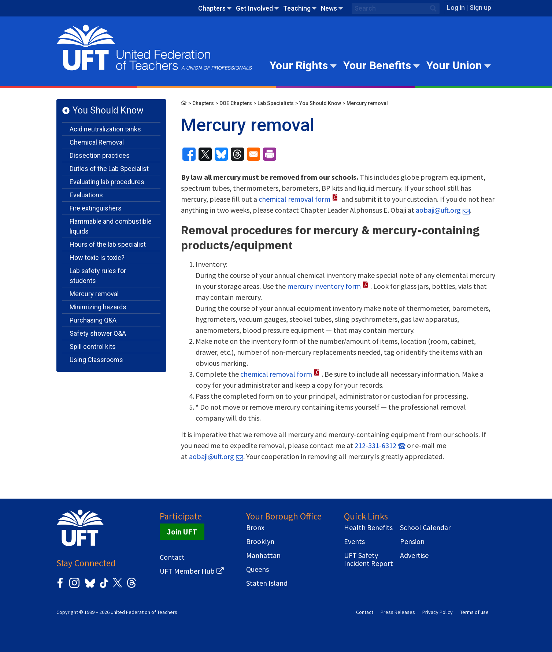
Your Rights (299, 65)
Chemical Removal (97, 142)
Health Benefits (368, 528)
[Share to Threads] (237, 154)
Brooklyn (260, 541)
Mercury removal (94, 294)
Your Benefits (377, 65)
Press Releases (398, 612)
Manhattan (263, 555)
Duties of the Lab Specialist (109, 168)
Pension (412, 541)
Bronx (255, 528)
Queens (257, 569)
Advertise (414, 555)
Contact (172, 557)
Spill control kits (93, 346)
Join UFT (182, 532)
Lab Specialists (276, 103)
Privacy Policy (437, 612)
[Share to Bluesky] (221, 154)
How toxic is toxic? (97, 257)
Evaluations (86, 195)
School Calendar (425, 528)
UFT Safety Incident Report (368, 559)
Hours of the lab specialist (108, 244)
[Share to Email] (253, 154)
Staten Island (267, 583)
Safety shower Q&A (98, 333)
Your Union (454, 65)
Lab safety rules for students (98, 275)
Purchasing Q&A (93, 320)
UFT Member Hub (187, 571)
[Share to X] (205, 154)
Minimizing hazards (98, 307)
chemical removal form (294, 199)
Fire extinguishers (96, 208)
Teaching (297, 8)
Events (354, 541)
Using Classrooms (96, 360)
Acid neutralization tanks (105, 129)
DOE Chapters (235, 103)
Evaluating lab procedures (107, 182)
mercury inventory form (324, 286)
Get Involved (254, 8)
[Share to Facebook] (189, 154)
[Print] (269, 154)
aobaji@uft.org (438, 210)
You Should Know (108, 110)
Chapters (212, 8)
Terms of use (474, 612)
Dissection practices (100, 155)
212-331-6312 (375, 445)
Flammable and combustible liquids (111, 226)
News (329, 8)
